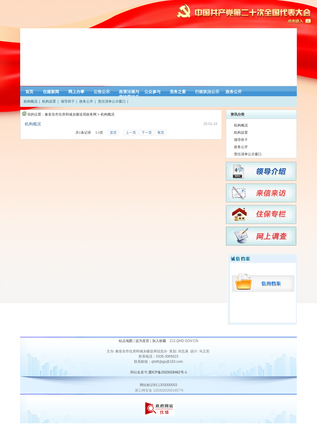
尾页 (160, 133)
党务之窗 (178, 91)
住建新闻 (51, 91)
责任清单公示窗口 (112, 101)
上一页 (131, 133)
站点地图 (126, 341)
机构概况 (30, 101)
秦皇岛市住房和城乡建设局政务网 (71, 114)
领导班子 (68, 101)
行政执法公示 (207, 91)
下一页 (146, 133)
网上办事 (76, 91)
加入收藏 (159, 341)
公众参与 (152, 91)
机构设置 (49, 101)
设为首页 (142, 341)
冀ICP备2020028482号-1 (167, 372)
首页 (29, 91)
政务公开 (234, 91)
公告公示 (102, 91)
